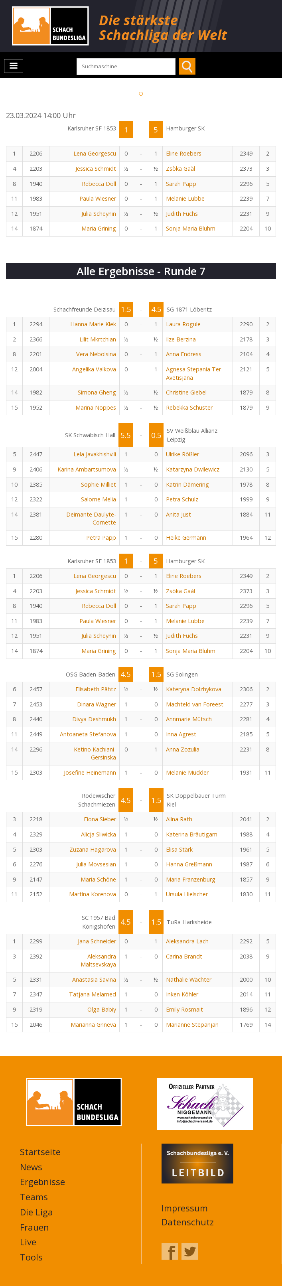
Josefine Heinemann (90, 772)
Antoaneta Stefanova (88, 734)
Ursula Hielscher (187, 894)
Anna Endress (183, 354)
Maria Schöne (98, 879)
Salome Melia (98, 499)
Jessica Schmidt (95, 168)
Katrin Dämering (187, 484)
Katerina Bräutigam (191, 834)
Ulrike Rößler (182, 454)
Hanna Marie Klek (93, 324)
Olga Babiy (101, 1009)
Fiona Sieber (100, 819)
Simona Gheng (97, 392)
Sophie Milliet (98, 484)
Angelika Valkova (94, 369)
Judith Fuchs (182, 213)
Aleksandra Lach (187, 941)
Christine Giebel (186, 392)
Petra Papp (101, 537)
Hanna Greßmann (189, 864)
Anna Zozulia (182, 749)
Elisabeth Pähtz (95, 689)
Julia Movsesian (96, 864)
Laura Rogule (183, 324)
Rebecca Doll (99, 183)
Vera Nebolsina (96, 354)
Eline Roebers (183, 153)
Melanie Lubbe (185, 198)
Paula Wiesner (97, 198)
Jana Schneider (97, 941)
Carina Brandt (184, 956)
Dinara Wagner (96, 704)
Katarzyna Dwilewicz (192, 469)
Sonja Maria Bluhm (190, 228)
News (31, 1167)
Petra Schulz (182, 499)
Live (28, 1242)
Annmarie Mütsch (189, 719)
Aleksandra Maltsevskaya (98, 960)
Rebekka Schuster (189, 407)
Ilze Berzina (181, 339)
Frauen (34, 1227)
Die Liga (36, 1212)
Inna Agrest (181, 734)
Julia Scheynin (98, 213)
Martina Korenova (92, 894)
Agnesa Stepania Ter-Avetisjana (194, 373)
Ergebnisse (42, 1181)
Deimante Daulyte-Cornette (91, 519)
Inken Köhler (182, 994)
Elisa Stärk (179, 849)
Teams (34, 1197)
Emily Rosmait (184, 1009)
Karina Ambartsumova (86, 469)
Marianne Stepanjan (192, 1024)
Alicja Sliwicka (98, 834)
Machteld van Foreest (194, 704)
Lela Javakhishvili (94, 454)
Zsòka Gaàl (180, 168)
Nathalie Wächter (188, 979)
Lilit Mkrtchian (97, 339)
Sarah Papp (181, 183)
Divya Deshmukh (94, 719)
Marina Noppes (95, 407)
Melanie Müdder (187, 772)
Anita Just (178, 514)
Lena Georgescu (94, 153)
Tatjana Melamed (92, 994)
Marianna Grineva (93, 1024)
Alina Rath (179, 819)
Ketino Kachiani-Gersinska (95, 753)
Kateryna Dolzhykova (193, 689)
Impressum (185, 1208)
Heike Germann (186, 537)
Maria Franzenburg (190, 879)
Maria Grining (98, 228)
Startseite (40, 1152)
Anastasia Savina (94, 979)
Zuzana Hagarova (92, 849)
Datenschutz (188, 1222)
